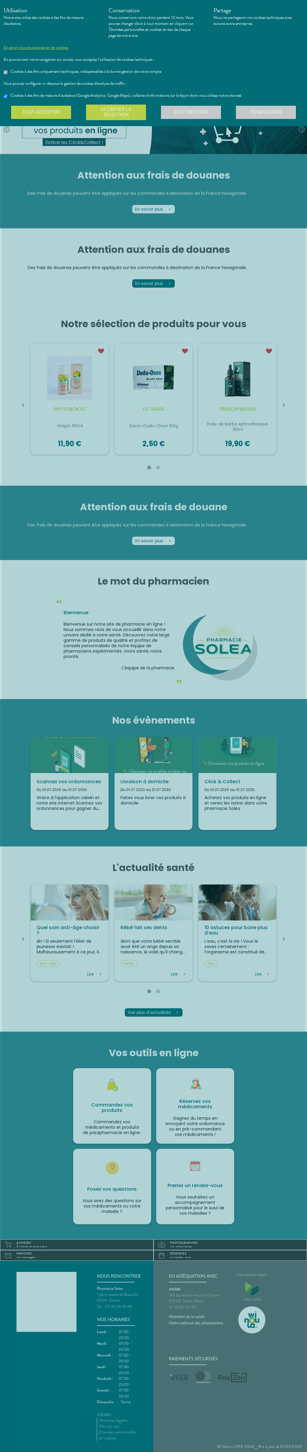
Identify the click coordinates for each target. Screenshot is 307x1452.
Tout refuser (191, 112)
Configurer (266, 112)
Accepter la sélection (116, 112)
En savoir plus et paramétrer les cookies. (36, 48)
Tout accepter (41, 112)
